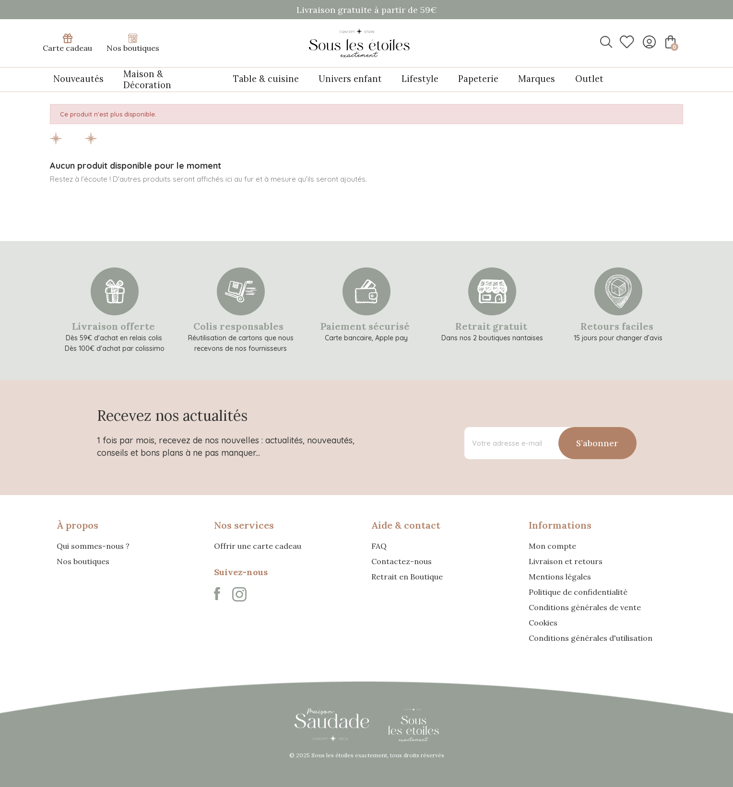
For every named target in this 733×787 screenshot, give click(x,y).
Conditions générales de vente (585, 607)
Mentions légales (560, 576)
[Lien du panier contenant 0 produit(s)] (669, 41)
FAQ (379, 545)
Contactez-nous (401, 561)
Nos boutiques (132, 43)
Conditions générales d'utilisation (590, 637)
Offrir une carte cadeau (257, 545)
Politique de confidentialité (578, 591)
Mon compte (552, 545)
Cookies (543, 622)
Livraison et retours (566, 561)
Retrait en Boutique (407, 576)
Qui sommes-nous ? (93, 545)
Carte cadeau (67, 43)
